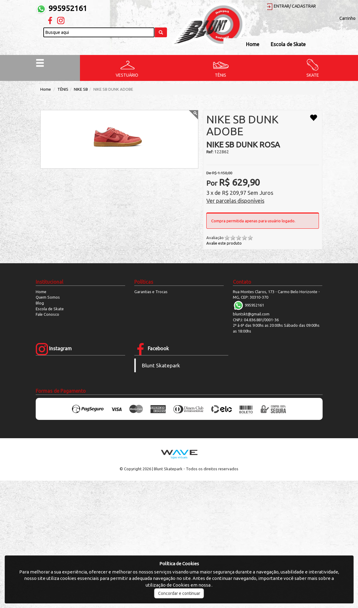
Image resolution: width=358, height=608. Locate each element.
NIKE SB (81, 89)
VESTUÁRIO (127, 75)
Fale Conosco (47, 314)
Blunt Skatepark (161, 365)
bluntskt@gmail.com (251, 314)
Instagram (54, 348)
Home (252, 44)
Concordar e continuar (179, 593)
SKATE (312, 75)
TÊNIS (220, 75)
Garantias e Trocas (151, 291)
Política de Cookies (179, 563)
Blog (40, 303)
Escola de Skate (288, 44)
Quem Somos (48, 297)
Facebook (151, 348)
